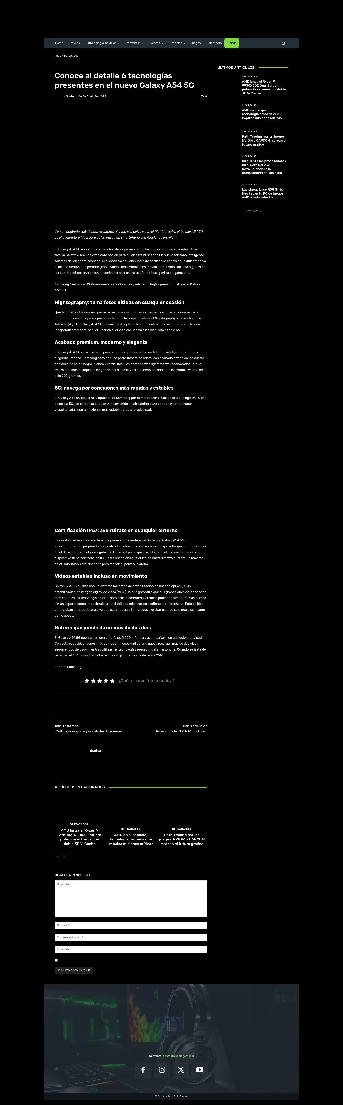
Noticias (84, 66)
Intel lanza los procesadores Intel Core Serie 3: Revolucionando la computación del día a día (264, 167)
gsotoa (70, 96)
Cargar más (252, 211)
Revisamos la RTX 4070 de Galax (181, 731)
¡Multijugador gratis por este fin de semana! (88, 731)
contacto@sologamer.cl (178, 1061)
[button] (283, 43)
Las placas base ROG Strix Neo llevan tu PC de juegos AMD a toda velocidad (263, 193)
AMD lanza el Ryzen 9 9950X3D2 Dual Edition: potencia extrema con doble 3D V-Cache (80, 843)
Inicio (58, 55)
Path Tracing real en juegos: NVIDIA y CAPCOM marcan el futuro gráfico (182, 845)
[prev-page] (57, 861)
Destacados (71, 55)
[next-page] (64, 861)
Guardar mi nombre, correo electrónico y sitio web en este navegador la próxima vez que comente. (124, 965)
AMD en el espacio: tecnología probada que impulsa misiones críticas (131, 845)
